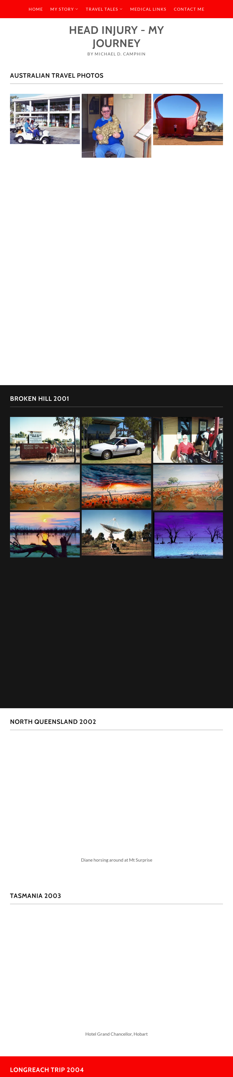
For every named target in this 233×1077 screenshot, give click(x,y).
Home (36, 9)
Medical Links (148, 9)
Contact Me (189, 9)
